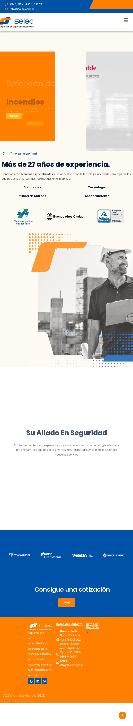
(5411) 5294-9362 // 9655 (23, 4)
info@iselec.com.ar (19, 9)
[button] (66, 602)
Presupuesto (35, 125)
